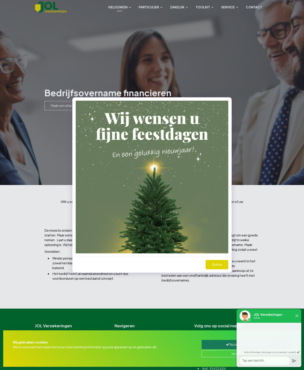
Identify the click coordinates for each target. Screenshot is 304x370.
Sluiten (217, 264)
